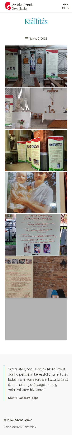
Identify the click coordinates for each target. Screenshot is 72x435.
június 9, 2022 (38, 38)
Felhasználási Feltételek (20, 427)
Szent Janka (19, 8)
